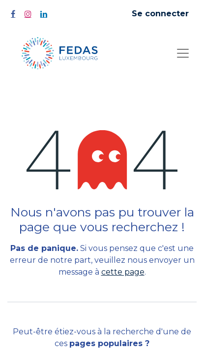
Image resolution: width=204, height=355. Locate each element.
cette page (123, 272)
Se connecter (160, 13)
